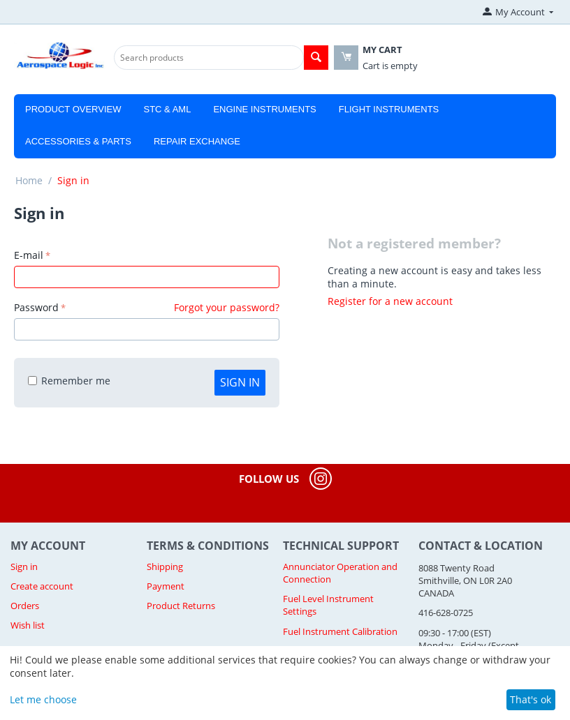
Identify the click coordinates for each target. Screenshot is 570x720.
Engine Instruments (264, 109)
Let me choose (43, 699)
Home (29, 180)
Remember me (69, 380)
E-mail (28, 255)
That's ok (530, 699)
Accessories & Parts (78, 141)
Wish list (27, 625)
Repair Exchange (197, 141)
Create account (41, 586)
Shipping (165, 566)
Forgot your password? (226, 307)
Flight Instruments (389, 109)
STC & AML (167, 109)
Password (36, 307)
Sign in (240, 382)
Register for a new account (390, 301)
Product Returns (181, 605)
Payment (165, 586)
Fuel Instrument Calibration (340, 631)
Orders (24, 605)
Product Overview (73, 109)
